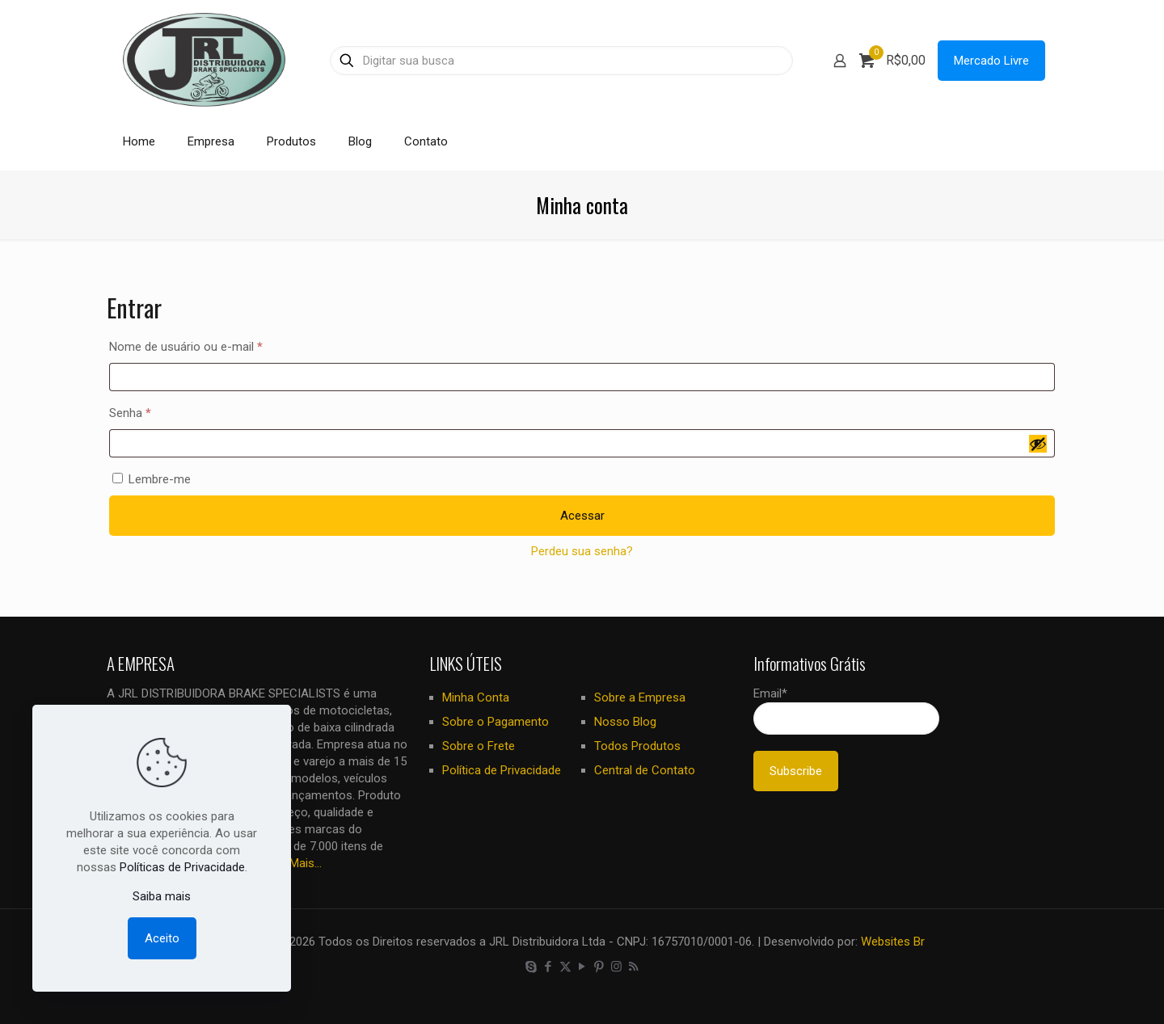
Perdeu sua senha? (582, 551)
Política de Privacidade (501, 770)
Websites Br (893, 941)
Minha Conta (475, 697)
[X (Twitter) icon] (565, 966)
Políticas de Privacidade (182, 867)
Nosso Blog (625, 721)
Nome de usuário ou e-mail (215, 344)
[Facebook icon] (548, 966)
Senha (159, 410)
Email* (846, 710)
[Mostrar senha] (1038, 444)
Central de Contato (644, 770)
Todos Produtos (637, 746)
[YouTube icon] (582, 966)
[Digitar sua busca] (561, 60)
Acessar (582, 515)
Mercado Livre (991, 60)
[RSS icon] (633, 966)
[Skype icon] (531, 966)
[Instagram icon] (616, 966)
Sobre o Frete (478, 746)
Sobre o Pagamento (495, 721)
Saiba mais (162, 896)
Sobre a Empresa (639, 697)
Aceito (162, 938)
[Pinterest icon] (599, 966)
